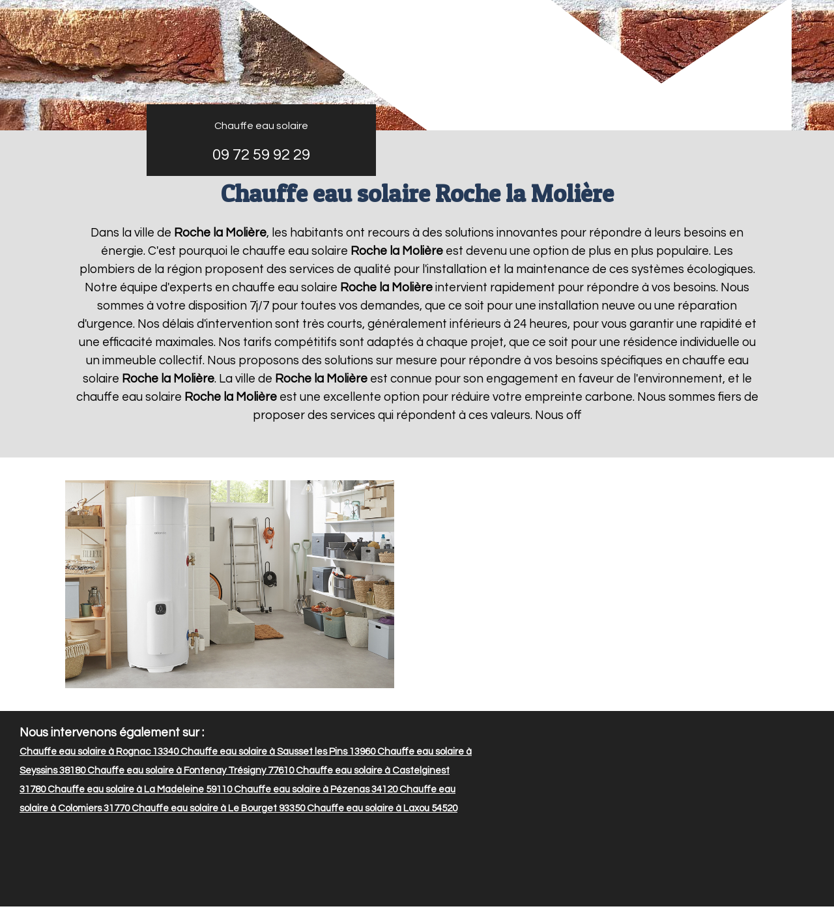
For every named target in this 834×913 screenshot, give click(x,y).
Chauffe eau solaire (261, 126)
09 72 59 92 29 (261, 155)
